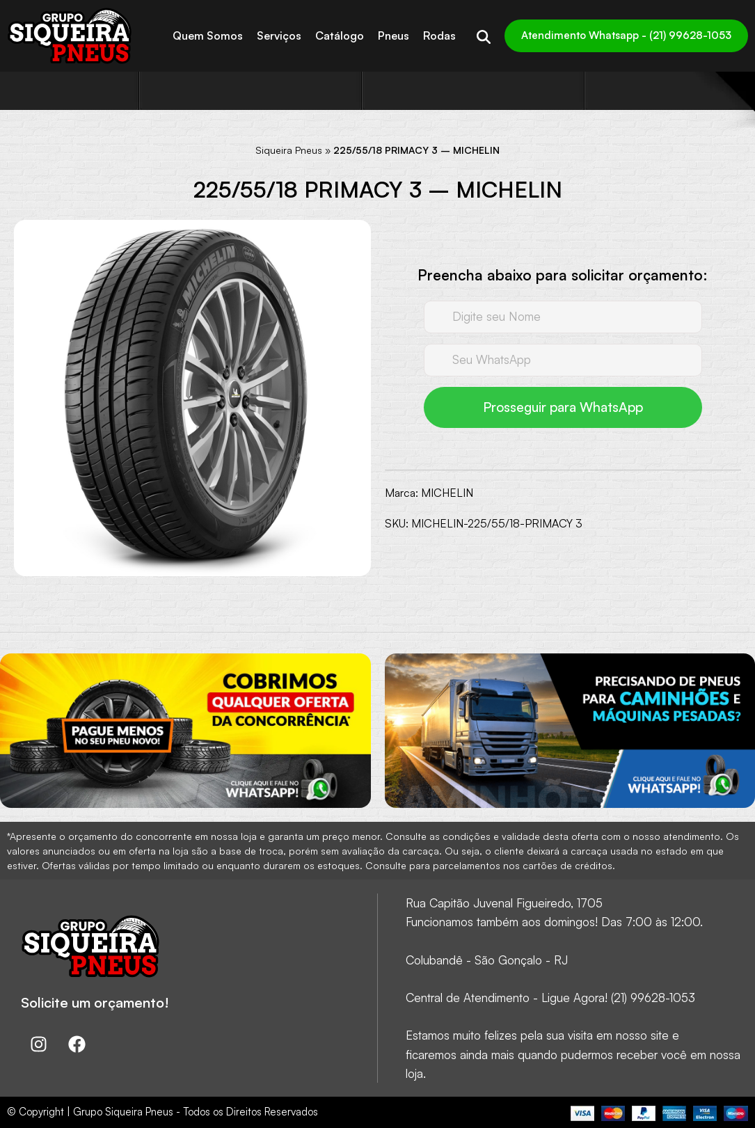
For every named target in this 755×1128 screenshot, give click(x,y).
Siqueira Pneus (288, 150)
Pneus (393, 35)
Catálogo (339, 35)
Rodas (439, 35)
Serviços (279, 35)
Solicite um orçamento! (95, 1002)
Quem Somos (208, 35)
